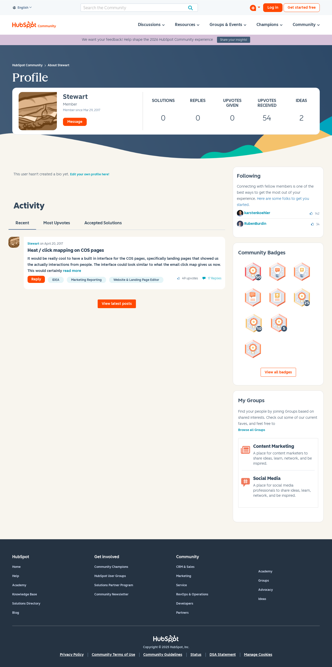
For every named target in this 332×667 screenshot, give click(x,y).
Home (16, 567)
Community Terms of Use (113, 654)
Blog (15, 612)
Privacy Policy (72, 654)
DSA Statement (223, 654)
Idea (55, 280)
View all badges (278, 372)
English (20, 8)
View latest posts (117, 304)
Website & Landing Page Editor (136, 280)
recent (22, 225)
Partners (182, 612)
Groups (263, 580)
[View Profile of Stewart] (75, 97)
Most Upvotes (56, 225)
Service (181, 585)
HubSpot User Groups (110, 576)
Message (74, 122)
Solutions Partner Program (113, 585)
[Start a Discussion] (255, 7)
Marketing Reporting (86, 280)
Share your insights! (233, 40)
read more (72, 271)
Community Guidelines (162, 654)
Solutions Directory (26, 603)
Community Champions (111, 567)
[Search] (139, 8)
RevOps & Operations (192, 594)
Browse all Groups (251, 430)
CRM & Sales (185, 567)
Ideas (262, 599)
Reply (36, 279)
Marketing (183, 576)
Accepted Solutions (103, 225)
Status (195, 654)
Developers (184, 603)
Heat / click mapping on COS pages (66, 250)
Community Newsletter (111, 594)
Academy (19, 585)
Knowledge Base (24, 594)
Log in (272, 7)
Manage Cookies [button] (258, 654)
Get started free (302, 7)
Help (15, 576)
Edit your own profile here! (89, 174)
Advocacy (265, 590)
